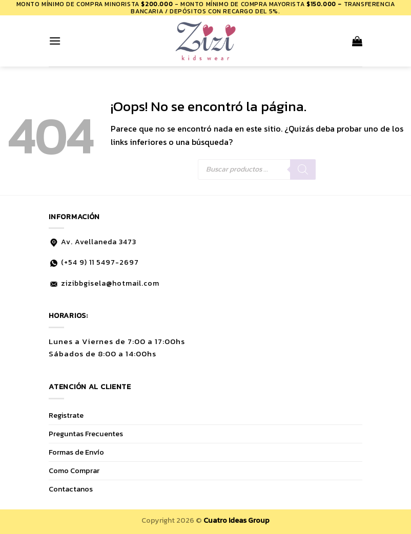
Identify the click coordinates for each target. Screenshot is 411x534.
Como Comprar (74, 470)
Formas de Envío (76, 452)
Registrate (66, 415)
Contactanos (71, 489)
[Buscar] (303, 169)
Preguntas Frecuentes (86, 433)
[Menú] (55, 40)
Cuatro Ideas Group (236, 520)
